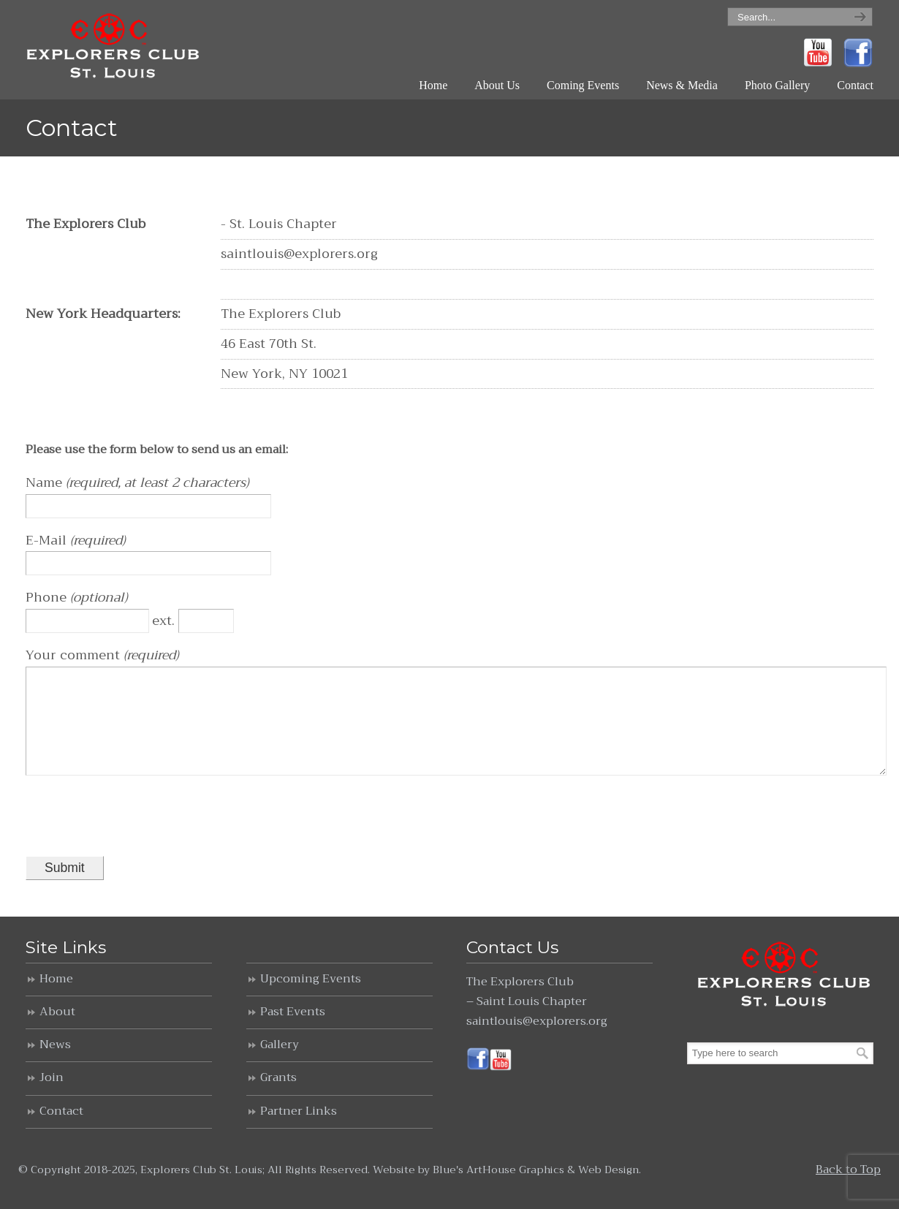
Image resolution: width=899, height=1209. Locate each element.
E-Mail (48, 540)
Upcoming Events (310, 999)
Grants (278, 1098)
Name (46, 482)
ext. (165, 621)
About (57, 1032)
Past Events (292, 1032)
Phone (48, 597)
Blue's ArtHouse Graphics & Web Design (536, 1190)
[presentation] (137, 836)
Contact (61, 1131)
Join (51, 1098)
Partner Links (298, 1131)
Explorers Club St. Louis (114, 46)
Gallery (279, 1065)
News (55, 1065)
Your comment (75, 655)
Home (56, 999)
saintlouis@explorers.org (536, 1041)
